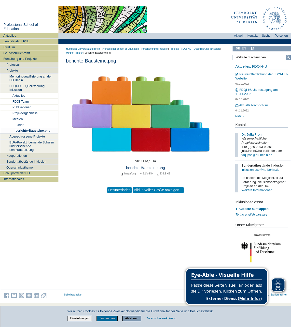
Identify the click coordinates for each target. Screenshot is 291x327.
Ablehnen (131, 318)
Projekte (12, 70)
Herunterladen (119, 190)
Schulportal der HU (16, 173)
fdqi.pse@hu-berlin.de (256, 155)
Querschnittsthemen (20, 167)
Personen (281, 35)
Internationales (13, 179)
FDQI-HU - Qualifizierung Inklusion (26, 88)
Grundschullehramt (16, 53)
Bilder (19, 125)
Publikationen (22, 107)
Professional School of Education (120, 48)
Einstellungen (79, 318)
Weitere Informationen (256, 190)
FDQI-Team (21, 101)
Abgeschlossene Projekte (27, 136)
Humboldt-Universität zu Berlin (83, 48)
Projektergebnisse (25, 113)
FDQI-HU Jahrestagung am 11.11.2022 (256, 92)
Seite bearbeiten (73, 294)
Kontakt (252, 35)
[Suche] (288, 57)
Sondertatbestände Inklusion (26, 161)
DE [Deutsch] (238, 48)
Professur (13, 64)
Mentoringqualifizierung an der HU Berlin (30, 78)
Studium (9, 47)
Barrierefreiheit (279, 294)
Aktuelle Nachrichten (251, 105)
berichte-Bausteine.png (32, 130)
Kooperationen (16, 155)
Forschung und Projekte (20, 59)
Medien (18, 119)
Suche (266, 35)
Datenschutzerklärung (161, 318)
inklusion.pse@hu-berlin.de (260, 169)
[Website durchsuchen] (262, 57)
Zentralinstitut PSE (16, 41)
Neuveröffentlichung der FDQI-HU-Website (261, 76)
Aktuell (238, 35)
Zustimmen (107, 318)
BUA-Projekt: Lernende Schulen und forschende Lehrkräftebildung (31, 146)
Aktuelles (9, 35)
